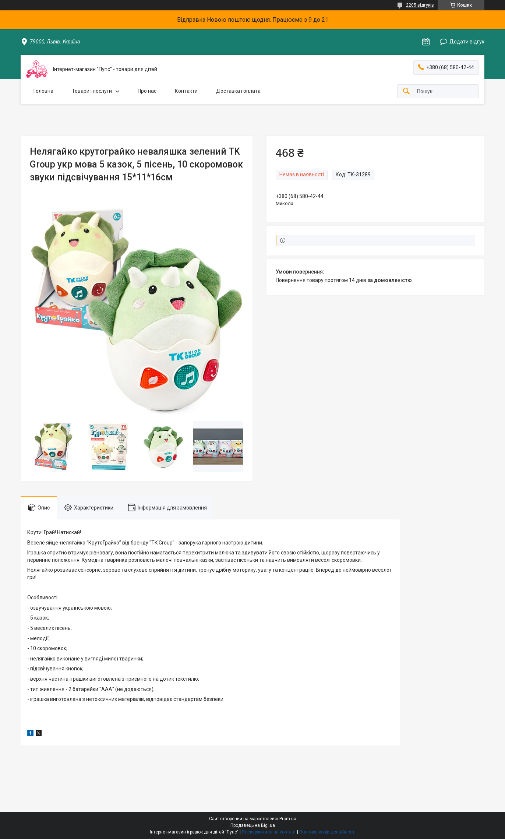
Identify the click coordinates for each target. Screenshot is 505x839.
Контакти (186, 91)
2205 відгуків (420, 5)
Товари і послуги (92, 91)
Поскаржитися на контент (269, 832)
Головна (43, 91)
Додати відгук (466, 42)
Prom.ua (287, 818)
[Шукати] (406, 91)
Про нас (147, 91)
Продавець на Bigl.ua (252, 825)
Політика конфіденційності (327, 832)
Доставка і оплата (238, 91)
